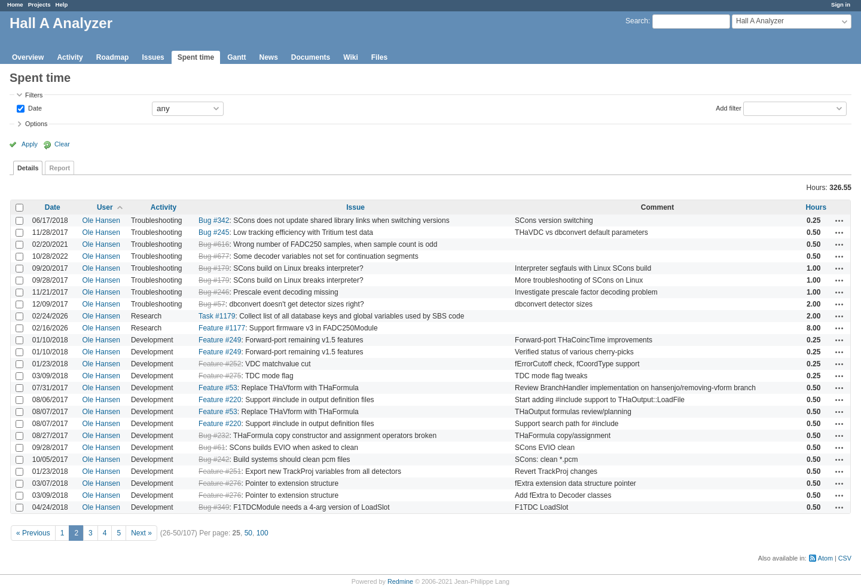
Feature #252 (220, 364)
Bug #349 (214, 507)
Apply (30, 144)
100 (262, 533)
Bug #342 (214, 220)
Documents (310, 57)
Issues (153, 57)
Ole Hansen (101, 220)
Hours (815, 207)
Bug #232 (214, 435)
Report (59, 168)
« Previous (33, 533)
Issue (355, 207)
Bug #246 (214, 292)
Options (36, 123)
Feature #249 (220, 340)
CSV (844, 558)
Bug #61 (212, 447)
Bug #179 (214, 268)
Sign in (840, 4)
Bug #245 (214, 232)
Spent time (196, 57)
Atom (825, 558)
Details (27, 168)
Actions (839, 220)
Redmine (400, 581)
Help (62, 4)
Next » (141, 533)
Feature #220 (220, 400)
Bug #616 (214, 244)
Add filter (728, 107)
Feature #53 (218, 388)
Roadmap (112, 57)
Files (379, 57)
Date (34, 107)
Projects (39, 4)
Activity (70, 57)
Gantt (236, 57)
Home (15, 4)
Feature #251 (220, 471)
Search (636, 21)
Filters (33, 95)
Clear (62, 144)
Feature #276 (220, 483)
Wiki (350, 57)
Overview (28, 57)
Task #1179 (217, 316)
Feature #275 (220, 376)
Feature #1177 (222, 328)
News (268, 57)
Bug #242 (214, 459)
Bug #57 (212, 304)
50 (248, 533)
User (105, 207)
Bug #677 (214, 256)
